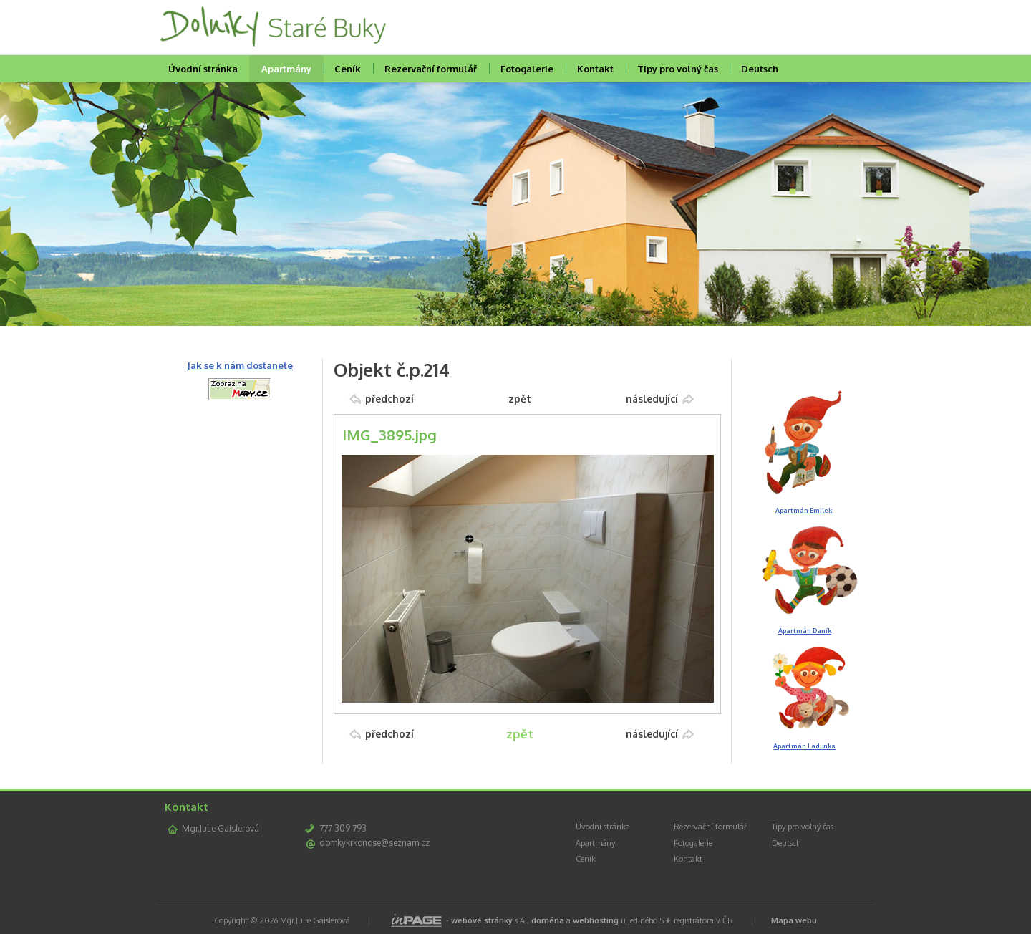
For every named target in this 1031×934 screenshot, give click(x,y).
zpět (519, 399)
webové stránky (482, 920)
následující (652, 399)
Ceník (347, 68)
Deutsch (759, 68)
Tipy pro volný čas (677, 68)
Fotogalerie (526, 68)
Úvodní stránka (203, 68)
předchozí (389, 399)
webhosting (596, 920)
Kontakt (595, 68)
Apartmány (286, 68)
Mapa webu (794, 920)
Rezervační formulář (430, 68)
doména (547, 920)
